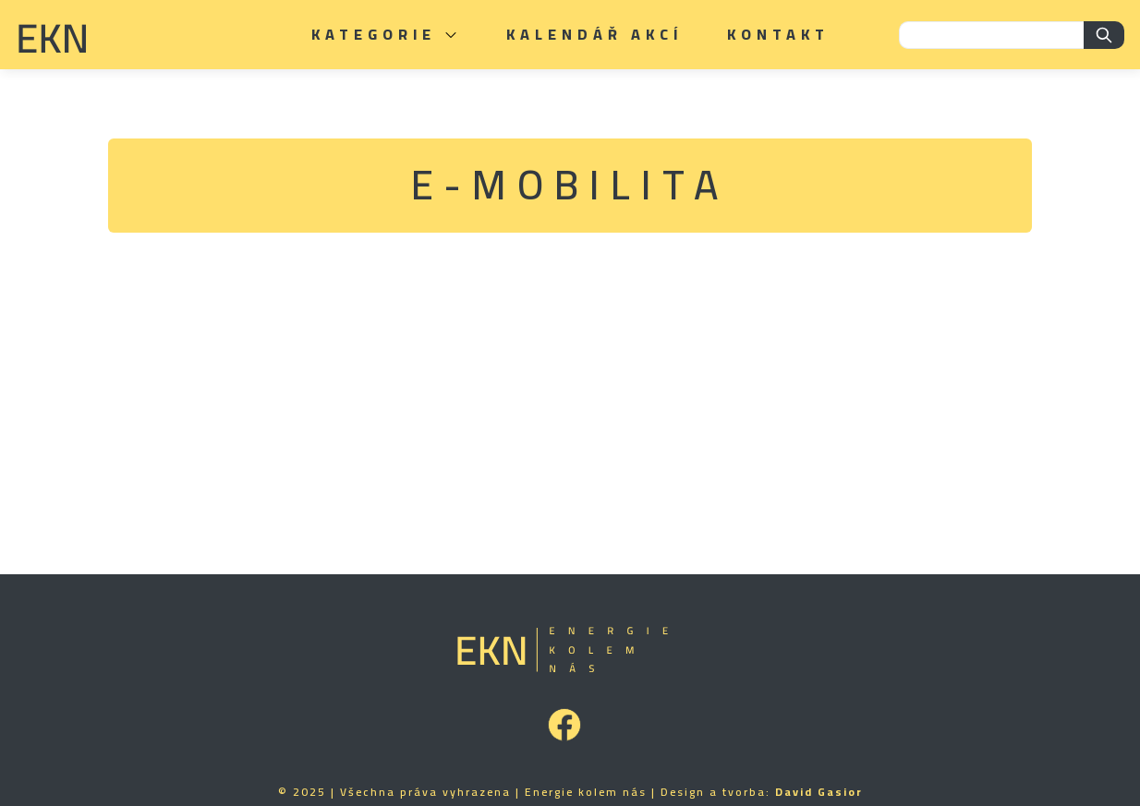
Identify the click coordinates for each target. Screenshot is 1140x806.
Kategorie (386, 34)
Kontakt (778, 34)
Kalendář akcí (594, 34)
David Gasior (819, 791)
